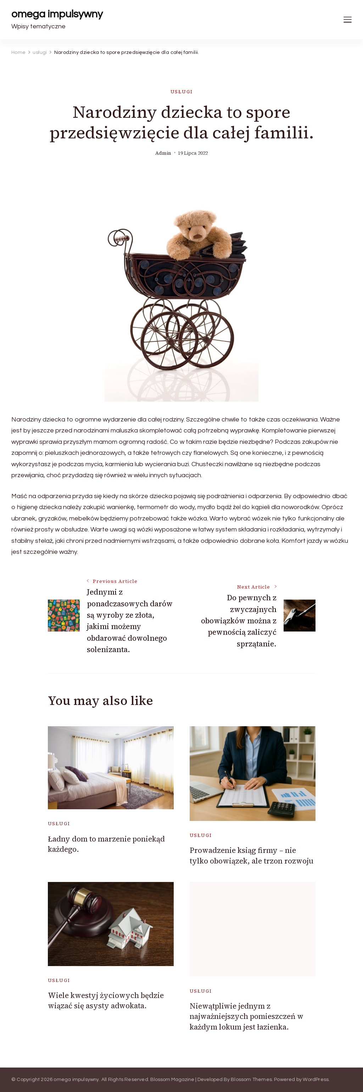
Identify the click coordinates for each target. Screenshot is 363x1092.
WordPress (316, 1079)
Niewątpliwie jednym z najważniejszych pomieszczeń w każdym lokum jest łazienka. (246, 1016)
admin (163, 153)
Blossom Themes (251, 1079)
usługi (182, 92)
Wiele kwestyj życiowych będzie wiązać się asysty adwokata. (106, 1000)
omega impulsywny (57, 14)
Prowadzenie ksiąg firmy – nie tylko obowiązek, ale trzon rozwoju (251, 855)
